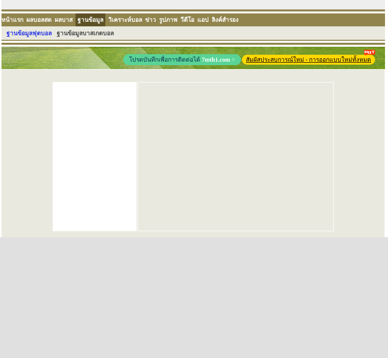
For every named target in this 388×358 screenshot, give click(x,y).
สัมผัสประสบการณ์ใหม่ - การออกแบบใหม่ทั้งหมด (310, 59)
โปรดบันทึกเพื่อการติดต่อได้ (182, 59)
